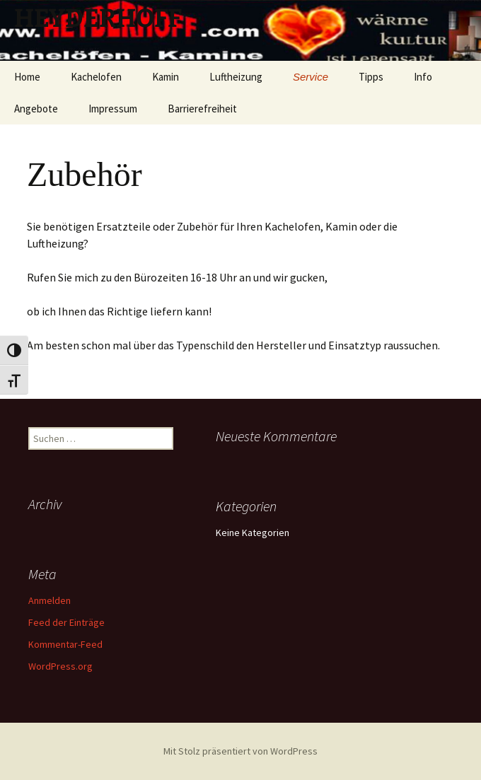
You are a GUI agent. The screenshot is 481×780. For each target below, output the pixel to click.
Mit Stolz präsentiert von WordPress (240, 751)
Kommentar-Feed (65, 644)
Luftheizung (235, 76)
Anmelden (49, 600)
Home (27, 76)
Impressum (112, 108)
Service (310, 77)
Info (423, 76)
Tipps (371, 76)
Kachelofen (96, 76)
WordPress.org (60, 666)
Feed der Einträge (66, 622)
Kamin (165, 76)
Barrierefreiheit (202, 108)
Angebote (36, 108)
